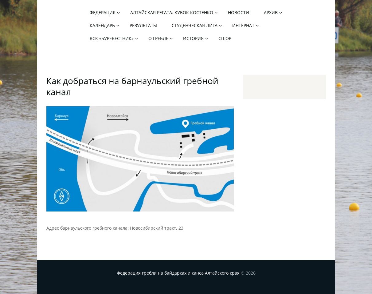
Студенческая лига (194, 25)
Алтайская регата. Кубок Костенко (171, 12)
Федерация (103, 12)
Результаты (143, 25)
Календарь (102, 25)
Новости (238, 12)
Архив (271, 12)
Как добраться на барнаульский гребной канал (132, 86)
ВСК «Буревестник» (112, 38)
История (193, 38)
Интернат (243, 25)
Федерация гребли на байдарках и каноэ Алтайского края (178, 273)
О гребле (158, 38)
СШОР (224, 38)
